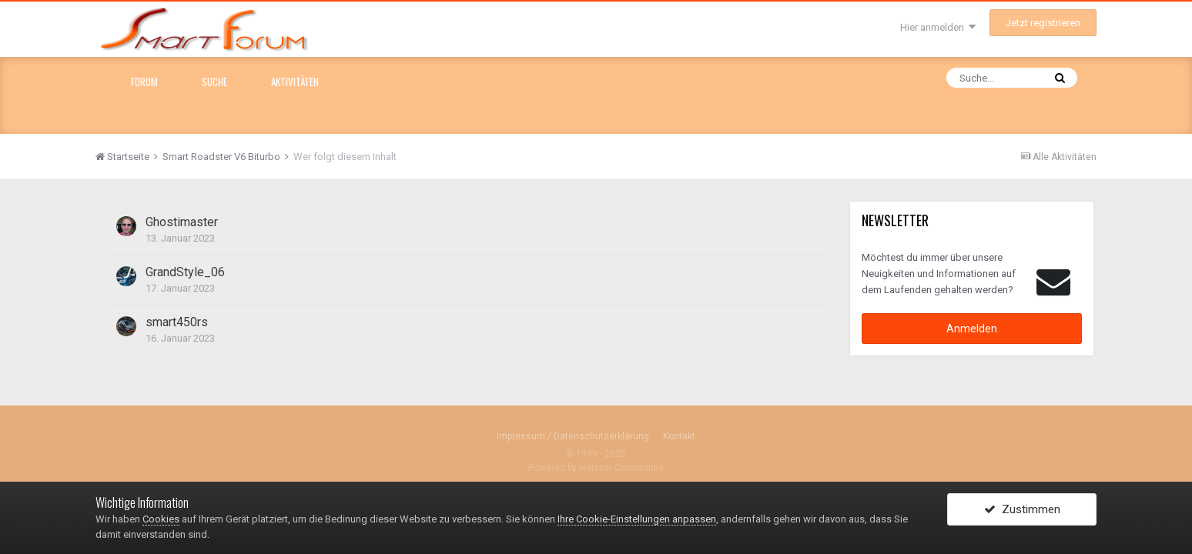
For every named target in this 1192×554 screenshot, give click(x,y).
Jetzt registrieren (1043, 22)
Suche (214, 81)
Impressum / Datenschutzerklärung (573, 436)
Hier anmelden (938, 27)
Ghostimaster (182, 222)
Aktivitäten (295, 81)
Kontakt (679, 436)
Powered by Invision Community (596, 467)
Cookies (160, 519)
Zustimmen (1022, 510)
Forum (144, 81)
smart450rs (177, 322)
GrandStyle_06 (185, 272)
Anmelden (971, 328)
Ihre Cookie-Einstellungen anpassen (636, 519)
